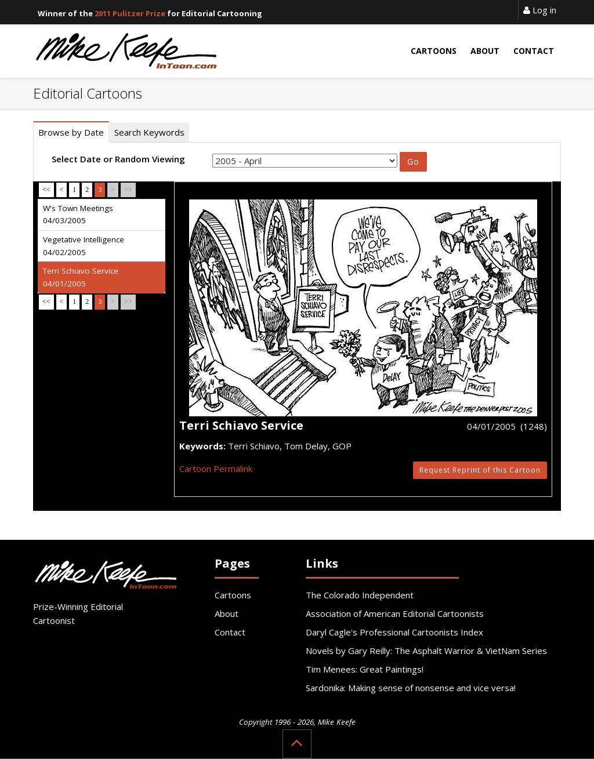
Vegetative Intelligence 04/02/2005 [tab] (83, 245)
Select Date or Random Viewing (118, 159)
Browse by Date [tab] (71, 132)
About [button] (484, 50)
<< (46, 190)
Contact (230, 632)
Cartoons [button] (434, 50)
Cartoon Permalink (215, 468)
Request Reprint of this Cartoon (480, 470)
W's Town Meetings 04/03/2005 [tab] (78, 214)
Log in (539, 10)
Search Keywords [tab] (149, 132)
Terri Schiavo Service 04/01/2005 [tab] (80, 277)
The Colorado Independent (360, 595)
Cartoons (233, 595)
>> (128, 190)
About (226, 613)
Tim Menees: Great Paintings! (364, 669)
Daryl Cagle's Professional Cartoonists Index (394, 632)
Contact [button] (533, 50)
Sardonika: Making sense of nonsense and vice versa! (411, 687)
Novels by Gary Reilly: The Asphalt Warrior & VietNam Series (426, 650)
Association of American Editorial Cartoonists (395, 613)
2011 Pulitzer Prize (130, 13)
